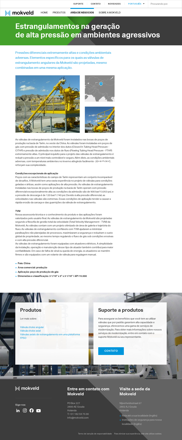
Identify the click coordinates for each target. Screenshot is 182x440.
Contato (96, 4)
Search (177, 4)
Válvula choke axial (30, 330)
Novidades (114, 4)
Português (135, 4)
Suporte (78, 4)
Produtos (59, 12)
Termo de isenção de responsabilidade (95, 433)
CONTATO (111, 350)
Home (44, 12)
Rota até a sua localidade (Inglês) (139, 415)
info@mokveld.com (78, 417)
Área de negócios (82, 12)
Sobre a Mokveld (110, 12)
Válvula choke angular (32, 327)
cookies (157, 433)
